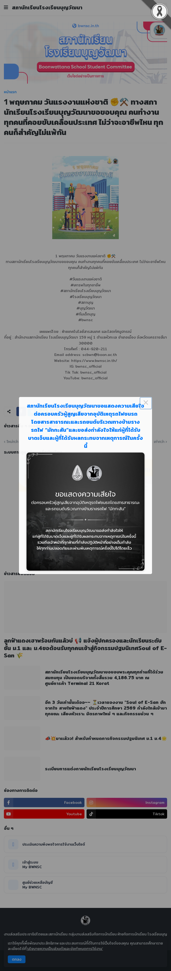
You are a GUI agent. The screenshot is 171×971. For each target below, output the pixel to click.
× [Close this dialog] (146, 403)
